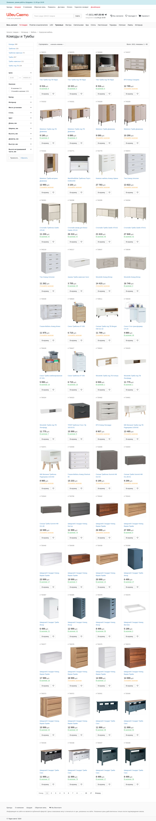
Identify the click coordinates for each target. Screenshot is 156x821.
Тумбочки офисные (17, 53)
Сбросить (24, 158)
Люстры (68, 25)
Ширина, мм (13, 128)
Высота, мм (13, 134)
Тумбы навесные (16, 61)
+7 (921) (95, 15)
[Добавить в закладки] (53, 94)
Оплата (69, 7)
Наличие (12, 84)
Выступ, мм (13, 144)
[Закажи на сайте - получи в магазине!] (1, 414)
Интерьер (139, 25)
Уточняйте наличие (20, 91)
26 (86, 793)
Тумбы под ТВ (15, 66)
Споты (93, 25)
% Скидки (23, 25)
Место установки (15, 107)
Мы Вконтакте (55, 808)
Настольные (102, 25)
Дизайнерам (95, 7)
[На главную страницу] (19, 15)
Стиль (11, 113)
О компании (27, 7)
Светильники (79, 25)
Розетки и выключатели (38, 25)
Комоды (13, 44)
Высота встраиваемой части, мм (17, 150)
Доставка (61, 7)
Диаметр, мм (13, 139)
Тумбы (12, 57)
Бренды (9, 7)
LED (51, 25)
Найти (77, 16)
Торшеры (113, 25)
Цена (10, 73)
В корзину (45, 94)
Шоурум (18, 7)
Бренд (11, 97)
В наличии (16, 88)
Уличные (122, 25)
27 (91, 793)
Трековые (59, 25)
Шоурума (29, 2)
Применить (14, 158)
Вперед (98, 793)
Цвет (10, 118)
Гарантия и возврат (81, 7)
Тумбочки (13, 48)
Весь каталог (12, 25)
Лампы (130, 25)
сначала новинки (56, 44)
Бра (87, 25)
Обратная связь (40, 7)
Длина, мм (13, 123)
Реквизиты (52, 7)
